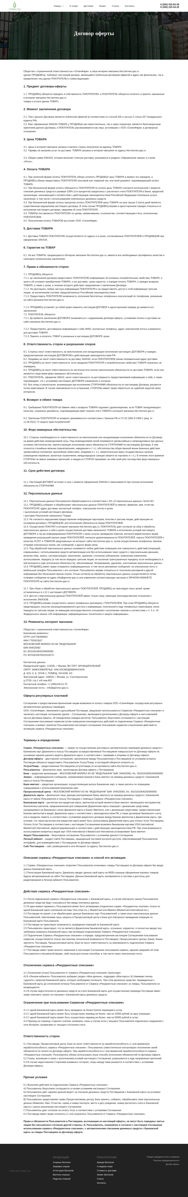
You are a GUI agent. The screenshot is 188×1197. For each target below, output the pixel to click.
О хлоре (73, 6)
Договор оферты (172, 1164)
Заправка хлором (61, 1166)
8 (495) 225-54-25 (169, 7)
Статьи (115, 6)
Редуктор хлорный (61, 1179)
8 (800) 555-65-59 (169, 4)
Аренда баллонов (105, 1162)
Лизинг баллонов (105, 1174)
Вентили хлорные (61, 1174)
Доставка (88, 6)
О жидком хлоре (105, 1166)
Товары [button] (58, 6)
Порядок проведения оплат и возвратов (163, 1157)
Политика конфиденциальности (166, 1161)
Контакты (129, 6)
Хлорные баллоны (61, 1162)
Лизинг (102, 6)
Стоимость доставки (106, 1170)
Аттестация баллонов (63, 1170)
